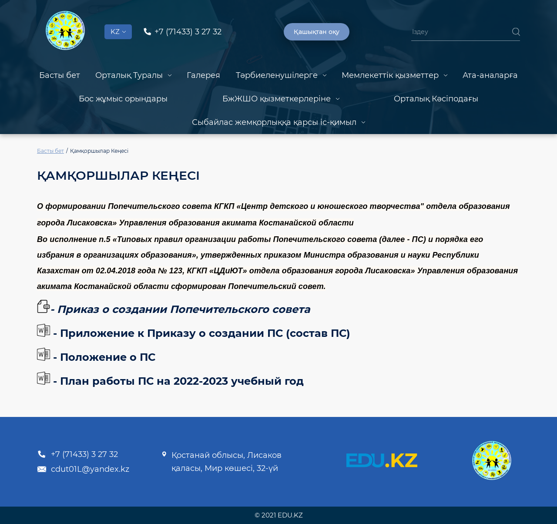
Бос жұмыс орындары (123, 99)
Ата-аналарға (490, 75)
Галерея (203, 75)
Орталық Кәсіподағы (436, 99)
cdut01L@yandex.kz (83, 469)
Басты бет (59, 75)
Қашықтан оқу (316, 32)
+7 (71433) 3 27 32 (77, 454)
